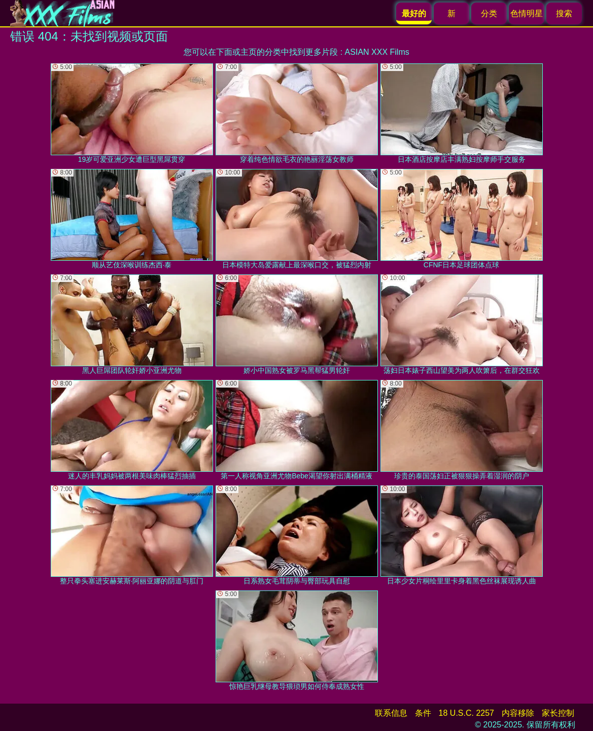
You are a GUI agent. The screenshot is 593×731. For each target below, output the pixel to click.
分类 (489, 13)
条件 (423, 713)
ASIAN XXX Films (377, 52)
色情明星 (526, 13)
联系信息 (391, 713)
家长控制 (558, 713)
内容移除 (518, 713)
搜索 (564, 13)
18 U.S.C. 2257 (466, 713)
